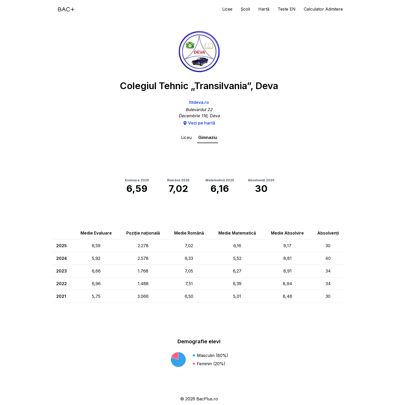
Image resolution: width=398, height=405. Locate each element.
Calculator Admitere (323, 9)
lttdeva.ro (199, 102)
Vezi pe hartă (199, 123)
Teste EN (287, 9)
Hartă (263, 9)
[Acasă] (66, 9)
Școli (245, 9)
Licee (227, 9)
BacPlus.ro (207, 398)
